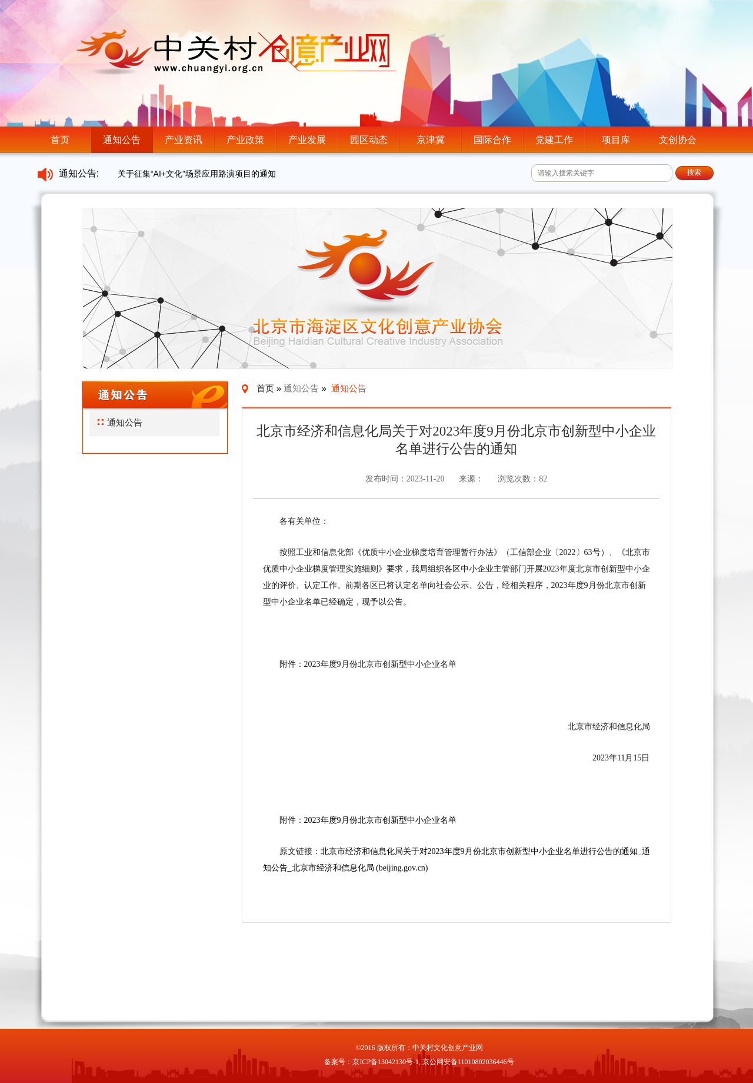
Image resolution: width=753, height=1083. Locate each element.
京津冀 (431, 140)
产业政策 (245, 140)
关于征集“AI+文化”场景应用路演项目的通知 (197, 173)
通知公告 (122, 140)
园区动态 (369, 140)
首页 (60, 140)
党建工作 (554, 140)
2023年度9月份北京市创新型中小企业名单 (380, 820)
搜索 (694, 172)
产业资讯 (183, 140)
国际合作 (492, 140)
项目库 (616, 140)
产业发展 (307, 140)
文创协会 (678, 140)
